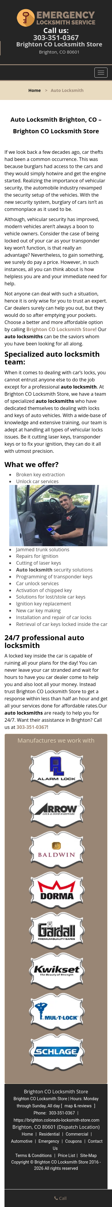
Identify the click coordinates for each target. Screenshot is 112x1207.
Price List (66, 1155)
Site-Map (88, 1155)
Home (34, 90)
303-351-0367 (56, 37)
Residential (49, 1134)
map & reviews (79, 1105)
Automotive (22, 1141)
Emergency (49, 1141)
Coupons (73, 1141)
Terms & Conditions (33, 1155)
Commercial (77, 1134)
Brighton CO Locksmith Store (60, 329)
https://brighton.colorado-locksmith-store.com (56, 1120)
